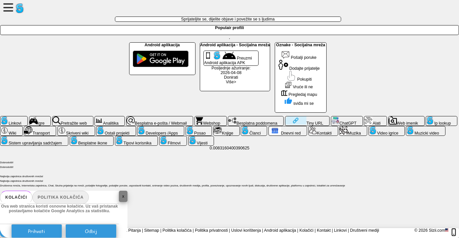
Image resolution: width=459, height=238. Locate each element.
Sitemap (151, 230)
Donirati (231, 77)
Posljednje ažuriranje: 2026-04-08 (230, 70)
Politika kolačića (61, 197)
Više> (231, 82)
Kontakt (324, 230)
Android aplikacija (280, 230)
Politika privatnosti (211, 230)
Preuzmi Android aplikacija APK (228, 58)
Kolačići (16, 197)
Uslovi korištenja (246, 230)
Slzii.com (437, 230)
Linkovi (340, 230)
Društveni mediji (364, 230)
